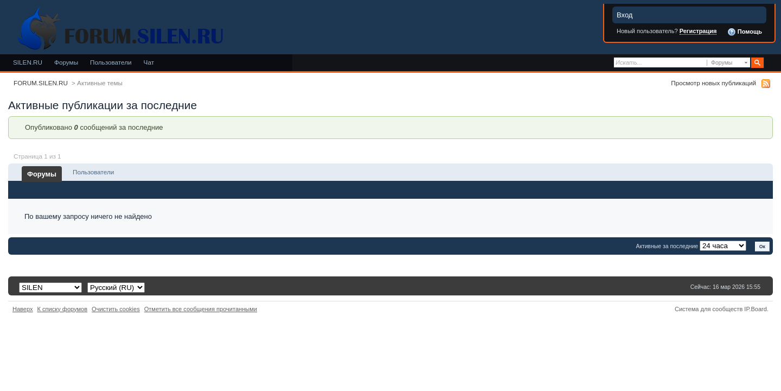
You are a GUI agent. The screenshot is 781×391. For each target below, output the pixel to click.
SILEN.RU (27, 62)
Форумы (66, 62)
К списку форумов (62, 309)
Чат (149, 62)
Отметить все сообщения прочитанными (200, 309)
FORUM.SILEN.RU (41, 82)
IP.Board (755, 309)
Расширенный (771, 63)
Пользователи (111, 62)
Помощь (744, 32)
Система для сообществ (708, 309)
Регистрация (698, 31)
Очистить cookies (116, 309)
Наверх (22, 309)
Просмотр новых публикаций (713, 82)
